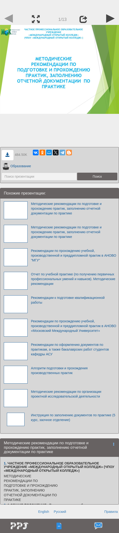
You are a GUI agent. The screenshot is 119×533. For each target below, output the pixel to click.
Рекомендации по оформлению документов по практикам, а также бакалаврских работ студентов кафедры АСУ (70, 349)
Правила (111, 512)
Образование (17, 166)
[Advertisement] (59, 6)
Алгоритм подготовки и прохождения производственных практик (59, 370)
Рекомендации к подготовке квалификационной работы (68, 300)
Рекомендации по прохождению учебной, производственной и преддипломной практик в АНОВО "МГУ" (73, 255)
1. (5, 463)
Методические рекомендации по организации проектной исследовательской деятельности (66, 394)
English (43, 512)
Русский (60, 512)
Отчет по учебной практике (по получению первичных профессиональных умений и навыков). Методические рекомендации (73, 279)
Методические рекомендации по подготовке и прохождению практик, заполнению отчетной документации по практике (66, 208)
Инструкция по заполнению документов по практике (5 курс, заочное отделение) (73, 417)
